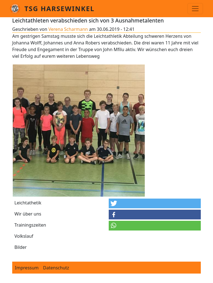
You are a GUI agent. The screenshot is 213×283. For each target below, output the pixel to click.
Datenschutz (56, 268)
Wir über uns (27, 214)
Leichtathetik (27, 203)
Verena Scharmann (68, 29)
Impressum (27, 268)
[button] (155, 203)
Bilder (20, 247)
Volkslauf (23, 236)
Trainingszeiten (30, 225)
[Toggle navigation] (195, 8)
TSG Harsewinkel (59, 8)
